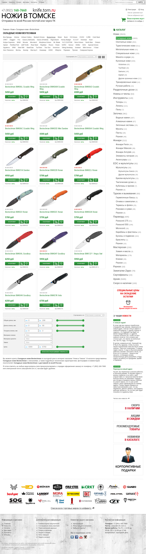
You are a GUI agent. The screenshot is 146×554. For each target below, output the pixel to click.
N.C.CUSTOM (67, 42)
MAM (19, 42)
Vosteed (78, 47)
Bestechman (34, 29)
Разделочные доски (124, 89)
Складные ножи (123, 38)
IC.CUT (76, 40)
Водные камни (123, 118)
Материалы (121, 255)
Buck (66, 37)
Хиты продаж (42, 535)
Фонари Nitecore (124, 148)
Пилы (118, 109)
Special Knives (93, 45)
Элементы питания (125, 156)
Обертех (58, 50)
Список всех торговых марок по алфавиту (73, 508)
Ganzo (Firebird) (42, 40)
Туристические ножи (125, 46)
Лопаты (119, 106)
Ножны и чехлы (121, 94)
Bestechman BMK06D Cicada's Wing (86, 88)
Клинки (119, 259)
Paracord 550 (122, 224)
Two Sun (47, 47)
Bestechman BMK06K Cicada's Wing (88, 128)
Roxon (51, 45)
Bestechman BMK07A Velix (51, 295)
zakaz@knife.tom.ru (29, 368)
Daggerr (12, 40)
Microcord (120, 228)
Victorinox (122, 64)
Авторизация (77, 524)
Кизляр (25, 50)
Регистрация (131, 9)
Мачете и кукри (123, 57)
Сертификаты (120, 275)
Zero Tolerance (8, 50)
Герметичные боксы (125, 197)
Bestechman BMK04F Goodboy (52, 253)
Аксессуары (121, 159)
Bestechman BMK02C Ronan (51, 212)
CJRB (88, 37)
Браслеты (120, 240)
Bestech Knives (39, 37)
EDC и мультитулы (123, 163)
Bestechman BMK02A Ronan (85, 212)
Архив (116, 279)
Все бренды (7, 37)
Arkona (16, 37)
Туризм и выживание (124, 193)
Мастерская (119, 247)
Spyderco (6, 47)
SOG (84, 45)
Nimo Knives (78, 42)
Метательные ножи (125, 49)
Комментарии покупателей (47, 524)
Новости (11, 2)
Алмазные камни (124, 121)
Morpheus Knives (45, 42)
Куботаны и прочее (125, 186)
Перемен (66, 50)
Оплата (18, 2)
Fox (19, 40)
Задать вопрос (43, 537)
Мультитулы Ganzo (126, 171)
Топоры (119, 102)
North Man (89, 42)
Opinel (121, 75)
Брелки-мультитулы (125, 178)
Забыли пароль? (78, 528)
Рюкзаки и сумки (124, 209)
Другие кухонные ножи (127, 78)
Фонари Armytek (123, 152)
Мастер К (33, 50)
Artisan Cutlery (26, 37)
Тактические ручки (125, 182)
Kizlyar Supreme (9, 42)
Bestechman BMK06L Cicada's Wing (19, 87)
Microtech (33, 42)
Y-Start (96, 47)
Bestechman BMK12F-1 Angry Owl (88, 253)
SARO (64, 45)
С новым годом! (119, 323)
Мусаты (119, 129)
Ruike (58, 45)
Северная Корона (86, 50)
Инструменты (120, 98)
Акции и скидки (43, 533)
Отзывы (41, 2)
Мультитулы (122, 167)
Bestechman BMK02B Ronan (51, 170)
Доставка (26, 2)
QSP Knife (25, 45)
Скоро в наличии (122, 283)
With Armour (87, 47)
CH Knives (73, 37)
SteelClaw (30, 47)
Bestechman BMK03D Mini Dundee (54, 128)
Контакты (34, 2)
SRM (14, 47)
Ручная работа (123, 86)
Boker (60, 37)
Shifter (78, 45)
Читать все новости (121, 398)
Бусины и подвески (125, 236)
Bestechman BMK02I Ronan (16, 212)
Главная (4, 2)
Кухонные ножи (123, 61)
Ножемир (42, 50)
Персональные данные (46, 528)
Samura (121, 71)
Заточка (117, 113)
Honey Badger (66, 40)
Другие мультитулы (126, 175)
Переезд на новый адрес (123, 369)
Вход (141, 9)
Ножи (116, 34)
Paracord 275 (122, 221)
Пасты (119, 133)
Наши (122, 316)
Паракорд (118, 216)
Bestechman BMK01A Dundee (17, 170)
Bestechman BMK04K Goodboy (18, 295)
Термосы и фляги (124, 205)
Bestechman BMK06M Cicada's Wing (52, 88)
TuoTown (122, 68)
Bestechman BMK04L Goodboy (17, 253)
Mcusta (25, 42)
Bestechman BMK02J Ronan (85, 170)
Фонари (117, 140)
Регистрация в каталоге (81, 526)
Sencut (71, 45)
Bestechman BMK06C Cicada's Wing (19, 128)
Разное (119, 136)
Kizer (91, 40)
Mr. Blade (56, 42)
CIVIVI (82, 37)
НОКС (51, 50)
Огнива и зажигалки (125, 201)
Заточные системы (125, 125)
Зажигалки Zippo (122, 270)
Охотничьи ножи (124, 42)
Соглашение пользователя (47, 526)
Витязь (18, 50)
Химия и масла (123, 251)
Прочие (75, 50)
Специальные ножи (125, 53)
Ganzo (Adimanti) (28, 40)
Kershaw (84, 40)
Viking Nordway (67, 47)
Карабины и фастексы (126, 232)
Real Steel (34, 45)
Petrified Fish (14, 45)
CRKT (5, 40)
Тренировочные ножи (126, 82)
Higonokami (54, 40)
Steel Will (21, 47)
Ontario (97, 42)
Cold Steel (96, 37)
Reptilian (43, 45)
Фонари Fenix (122, 144)
